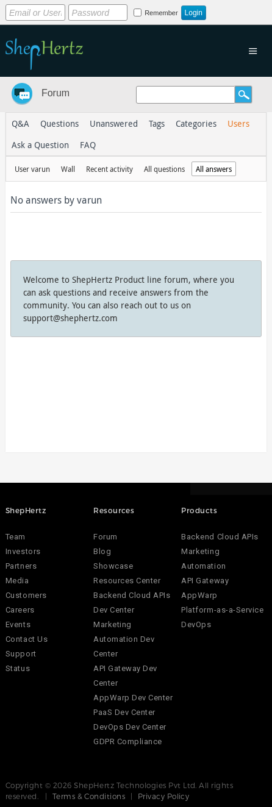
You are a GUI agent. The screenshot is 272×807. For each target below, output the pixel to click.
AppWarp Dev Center (133, 697)
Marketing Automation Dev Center (123, 639)
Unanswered (114, 123)
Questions (59, 123)
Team (15, 536)
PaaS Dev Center (124, 712)
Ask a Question (40, 145)
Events (17, 624)
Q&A (20, 123)
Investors (23, 551)
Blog (102, 551)
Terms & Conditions (89, 796)
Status (17, 668)
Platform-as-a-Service (222, 609)
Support (21, 653)
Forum (55, 93)
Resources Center (126, 580)
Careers (20, 609)
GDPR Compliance (127, 741)
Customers (26, 595)
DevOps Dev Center (129, 726)
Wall (68, 169)
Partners (21, 566)
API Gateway (205, 580)
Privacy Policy (164, 796)
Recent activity (109, 169)
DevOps (196, 624)
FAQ (88, 145)
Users (238, 123)
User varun (32, 169)
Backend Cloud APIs (219, 536)
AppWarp (199, 595)
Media (17, 580)
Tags (157, 123)
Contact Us (26, 639)
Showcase (113, 566)
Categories (196, 123)
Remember (161, 12)
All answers (214, 169)
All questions (164, 169)
